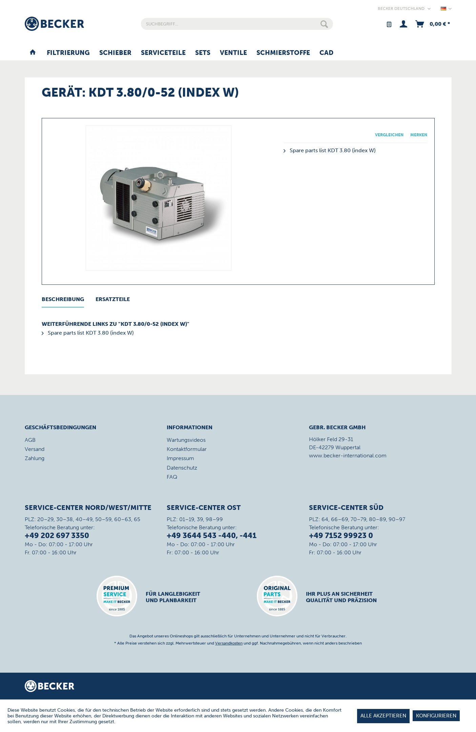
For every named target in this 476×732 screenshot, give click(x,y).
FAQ (172, 477)
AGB (30, 440)
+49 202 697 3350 (57, 535)
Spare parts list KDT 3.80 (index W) (330, 150)
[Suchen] (324, 24)
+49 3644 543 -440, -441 (211, 535)
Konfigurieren (436, 716)
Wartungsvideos (186, 440)
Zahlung (34, 458)
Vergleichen (389, 135)
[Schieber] (115, 53)
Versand (34, 449)
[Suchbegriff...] (237, 24)
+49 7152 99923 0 (341, 535)
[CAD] (326, 53)
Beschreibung (63, 299)
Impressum (180, 458)
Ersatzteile (113, 299)
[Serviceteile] (163, 53)
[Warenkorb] (432, 24)
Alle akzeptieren (383, 716)
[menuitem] (237, 24)
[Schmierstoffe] (283, 53)
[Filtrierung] (68, 53)
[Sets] (202, 53)
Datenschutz (182, 467)
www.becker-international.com (348, 455)
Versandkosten (229, 643)
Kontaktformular (187, 449)
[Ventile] (233, 53)
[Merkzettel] (389, 24)
